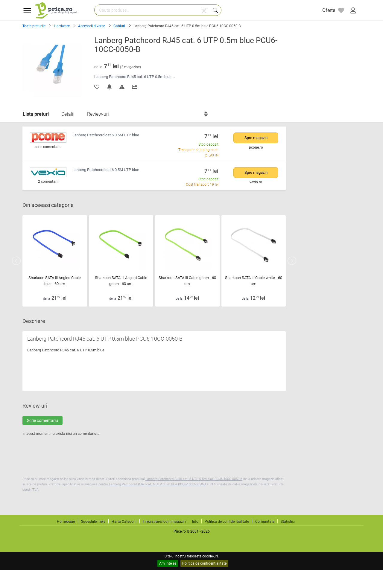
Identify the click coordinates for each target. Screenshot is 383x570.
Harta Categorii (124, 521)
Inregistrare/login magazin (164, 521)
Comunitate (264, 521)
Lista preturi (36, 114)
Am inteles (167, 563)
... (173, 76)
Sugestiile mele (93, 521)
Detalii (68, 114)
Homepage (66, 521)
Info (195, 521)
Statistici (288, 521)
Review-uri (98, 114)
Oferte (328, 10)
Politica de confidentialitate (204, 563)
